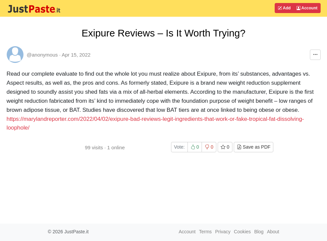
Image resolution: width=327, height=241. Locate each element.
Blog (259, 231)
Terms (205, 231)
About (273, 231)
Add (284, 8)
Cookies (242, 231)
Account (307, 8)
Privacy (222, 231)
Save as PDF (253, 147)
